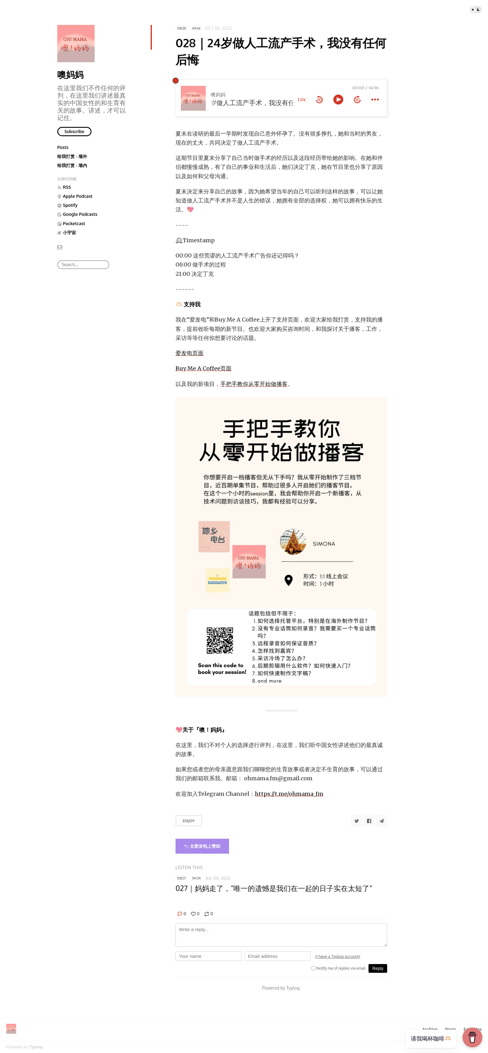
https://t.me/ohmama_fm (289, 793)
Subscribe (74, 131)
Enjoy (189, 820)
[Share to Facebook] (369, 820)
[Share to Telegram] (381, 820)
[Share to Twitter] (356, 820)
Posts (62, 147)
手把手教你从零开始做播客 (254, 383)
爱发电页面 (190, 353)
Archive (429, 1029)
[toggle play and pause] (338, 99)
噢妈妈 (70, 74)
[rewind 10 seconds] (319, 99)
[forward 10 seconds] (357, 99)
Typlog (36, 1047)
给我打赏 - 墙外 (72, 156)
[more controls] (375, 99)
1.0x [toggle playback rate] (302, 99)
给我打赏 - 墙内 (72, 165)
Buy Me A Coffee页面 (204, 368)
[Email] (59, 246)
